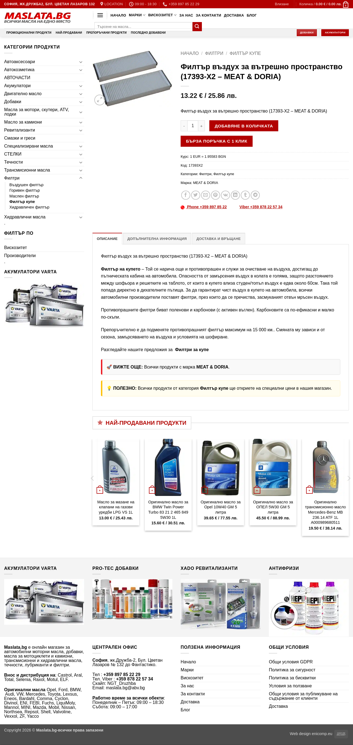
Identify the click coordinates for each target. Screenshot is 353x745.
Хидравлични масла (25, 217)
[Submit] (197, 26)
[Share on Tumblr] (245, 195)
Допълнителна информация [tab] (157, 239)
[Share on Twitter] (195, 195)
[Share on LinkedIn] (235, 195)
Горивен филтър (24, 190)
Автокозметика (19, 69)
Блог (252, 15)
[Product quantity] (192, 125)
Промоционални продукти (29, 32)
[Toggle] (80, 61)
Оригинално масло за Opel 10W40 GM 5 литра (220, 507)
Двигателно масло (23, 93)
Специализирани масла (28, 146)
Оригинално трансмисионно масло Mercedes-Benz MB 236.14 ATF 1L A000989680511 (325, 512)
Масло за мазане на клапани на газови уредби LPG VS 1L (116, 507)
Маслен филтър (24, 196)
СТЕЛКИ (13, 154)
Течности (13, 162)
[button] (282, 4)
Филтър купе (22, 201)
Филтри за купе (191, 349)
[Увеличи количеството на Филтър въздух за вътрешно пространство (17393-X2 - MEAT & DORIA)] (201, 125)
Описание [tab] (107, 239)
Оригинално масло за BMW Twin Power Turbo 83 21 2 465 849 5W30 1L (168, 510)
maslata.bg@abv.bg (125, 687)
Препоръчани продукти (106, 32)
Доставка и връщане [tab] (218, 239)
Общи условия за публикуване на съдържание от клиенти (303, 696)
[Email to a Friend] (205, 195)
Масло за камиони (23, 122)
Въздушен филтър (26, 185)
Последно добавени (148, 32)
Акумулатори (17, 85)
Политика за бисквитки (292, 677)
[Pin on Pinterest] (215, 195)
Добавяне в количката (244, 126)
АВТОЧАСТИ (17, 77)
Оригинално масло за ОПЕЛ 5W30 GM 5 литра (273, 507)
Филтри (12, 178)
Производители (20, 255)
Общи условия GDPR (291, 661)
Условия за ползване (290, 685)
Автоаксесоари (19, 61)
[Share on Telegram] (255, 195)
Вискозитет (162, 15)
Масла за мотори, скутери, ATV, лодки (36, 111)
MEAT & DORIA (205, 183)
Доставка (234, 15)
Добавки (12, 101)
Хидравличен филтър (29, 207)
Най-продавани (69, 32)
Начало (118, 15)
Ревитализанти (19, 130)
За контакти (208, 15)
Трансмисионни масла (27, 170)
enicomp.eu (322, 733)
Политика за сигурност (292, 669)
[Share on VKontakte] (225, 195)
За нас (186, 15)
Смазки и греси (19, 138)
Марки (137, 15)
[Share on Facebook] (185, 195)
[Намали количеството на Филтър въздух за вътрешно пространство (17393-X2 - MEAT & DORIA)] (184, 125)
